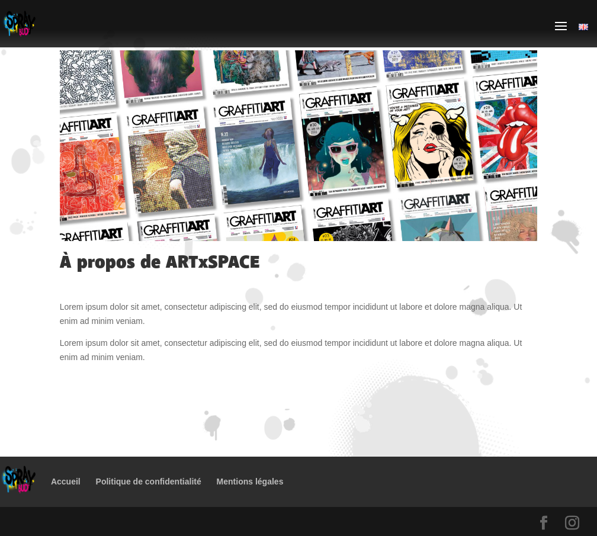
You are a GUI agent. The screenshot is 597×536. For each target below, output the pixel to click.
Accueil (66, 481)
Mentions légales (250, 481)
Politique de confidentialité (148, 481)
